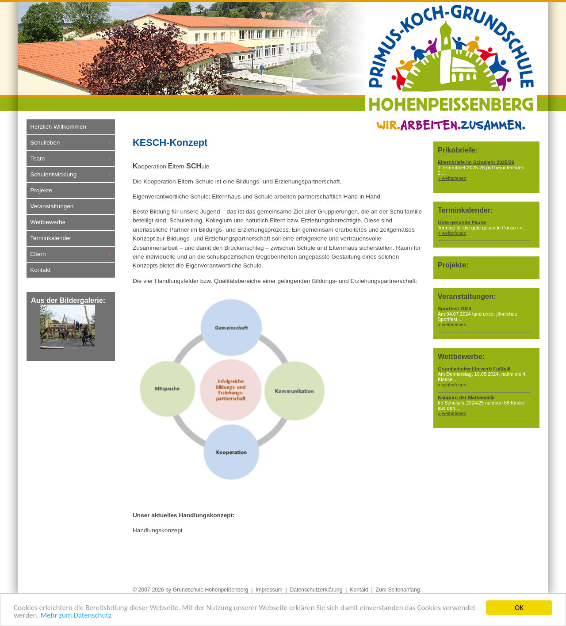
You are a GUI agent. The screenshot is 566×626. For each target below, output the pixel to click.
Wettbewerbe (47, 222)
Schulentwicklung (53, 174)
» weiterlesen (452, 178)
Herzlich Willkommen (58, 126)
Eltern (38, 254)
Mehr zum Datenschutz (76, 616)
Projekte (41, 190)
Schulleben (45, 142)
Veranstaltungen (51, 206)
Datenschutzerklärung (316, 590)
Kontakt (40, 270)
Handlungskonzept (158, 530)
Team (37, 158)
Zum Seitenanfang (398, 590)
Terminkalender (50, 238)
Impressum (269, 590)
